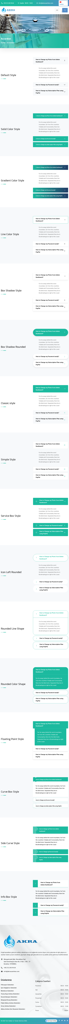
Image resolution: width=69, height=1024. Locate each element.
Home (3, 43)
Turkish (61, 3)
